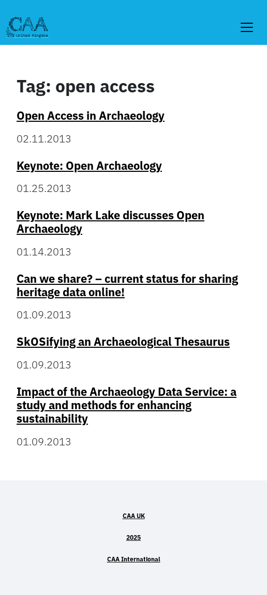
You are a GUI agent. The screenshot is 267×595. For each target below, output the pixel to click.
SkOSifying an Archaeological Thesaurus (123, 341)
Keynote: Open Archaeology (89, 165)
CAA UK (134, 516)
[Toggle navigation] (247, 21)
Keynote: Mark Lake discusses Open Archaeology (110, 222)
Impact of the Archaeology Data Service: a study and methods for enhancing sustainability (126, 405)
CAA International (133, 559)
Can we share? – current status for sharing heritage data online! (127, 285)
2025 (133, 537)
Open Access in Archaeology (91, 115)
